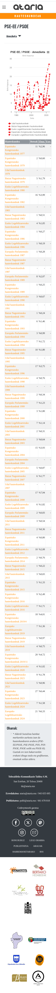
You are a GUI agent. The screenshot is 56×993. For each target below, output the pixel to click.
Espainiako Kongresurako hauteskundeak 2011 (14, 541)
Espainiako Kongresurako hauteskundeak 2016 (15, 598)
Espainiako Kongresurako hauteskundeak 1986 (15, 235)
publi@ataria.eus (28, 800)
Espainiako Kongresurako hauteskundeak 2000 (15, 415)
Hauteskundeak (28, 16)
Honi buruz (18, 840)
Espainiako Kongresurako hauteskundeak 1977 (15, 150)
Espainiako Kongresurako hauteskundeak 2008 (15, 496)
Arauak (38, 846)
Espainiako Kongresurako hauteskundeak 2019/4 (16, 618)
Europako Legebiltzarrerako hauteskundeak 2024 (15, 715)
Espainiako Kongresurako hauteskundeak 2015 (15, 586)
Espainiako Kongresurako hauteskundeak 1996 (15, 370)
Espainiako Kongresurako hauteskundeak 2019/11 (16, 658)
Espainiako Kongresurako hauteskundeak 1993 (15, 325)
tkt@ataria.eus (28, 786)
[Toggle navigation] (4, 7)
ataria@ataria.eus (28, 793)
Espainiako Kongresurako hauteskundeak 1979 (15, 162)
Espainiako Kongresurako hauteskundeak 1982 (15, 198)
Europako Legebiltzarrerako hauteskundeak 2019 (15, 630)
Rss (42, 852)
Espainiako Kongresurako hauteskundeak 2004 (15, 451)
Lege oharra (37, 840)
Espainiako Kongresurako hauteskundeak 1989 (15, 288)
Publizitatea (21, 846)
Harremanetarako (24, 852)
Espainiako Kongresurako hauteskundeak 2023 (15, 695)
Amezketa (13, 36)
